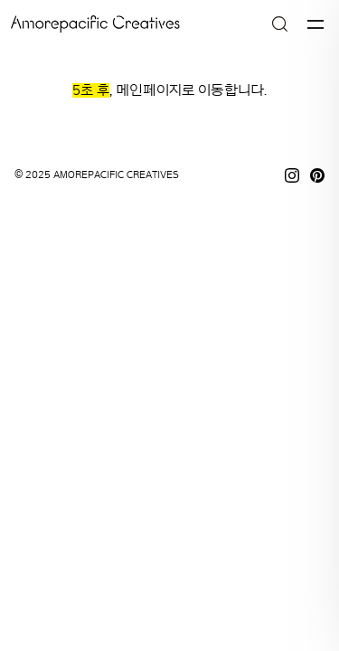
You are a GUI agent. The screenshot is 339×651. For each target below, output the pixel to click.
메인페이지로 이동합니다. (191, 90)
